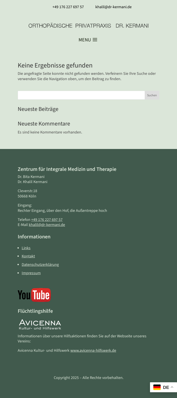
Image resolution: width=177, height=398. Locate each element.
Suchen (152, 95)
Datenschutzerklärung (40, 264)
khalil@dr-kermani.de (47, 225)
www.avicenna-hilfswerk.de (93, 350)
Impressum (31, 273)
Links (26, 248)
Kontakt (28, 256)
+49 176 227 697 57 (47, 219)
